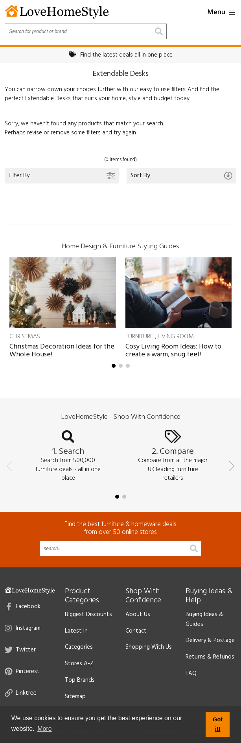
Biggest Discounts (88, 614)
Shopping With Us (148, 647)
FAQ (191, 673)
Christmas (24, 337)
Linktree (21, 693)
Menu (221, 12)
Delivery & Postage (210, 640)
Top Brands (80, 680)
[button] (114, 366)
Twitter (20, 650)
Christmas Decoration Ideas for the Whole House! (61, 350)
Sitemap (75, 696)
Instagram (22, 628)
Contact (136, 631)
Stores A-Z (79, 663)
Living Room (176, 337)
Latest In (76, 631)
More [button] (44, 728)
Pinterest (22, 671)
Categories (79, 647)
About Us (137, 614)
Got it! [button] (218, 724)
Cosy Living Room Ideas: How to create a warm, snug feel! (173, 350)
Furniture (139, 337)
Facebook (23, 606)
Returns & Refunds (210, 657)
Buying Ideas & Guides (204, 619)
